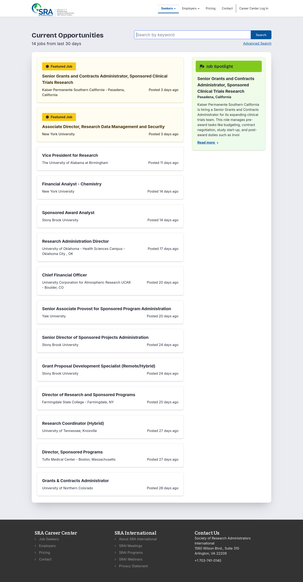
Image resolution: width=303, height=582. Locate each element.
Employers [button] (190, 8)
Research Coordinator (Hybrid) (73, 423)
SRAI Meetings (128, 546)
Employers (45, 546)
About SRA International (136, 539)
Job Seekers (47, 539)
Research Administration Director (75, 241)
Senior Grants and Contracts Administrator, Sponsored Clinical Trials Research (104, 79)
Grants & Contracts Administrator (75, 480)
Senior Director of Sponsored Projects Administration (95, 337)
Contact (227, 8)
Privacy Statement (131, 566)
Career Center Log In (253, 8)
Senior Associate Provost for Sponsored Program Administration (106, 308)
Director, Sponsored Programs (72, 452)
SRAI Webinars (128, 559)
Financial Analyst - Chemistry (72, 183)
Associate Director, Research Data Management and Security (103, 126)
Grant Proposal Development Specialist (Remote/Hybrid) (98, 366)
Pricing (210, 8)
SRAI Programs (129, 552)
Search (261, 35)
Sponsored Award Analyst (68, 212)
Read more (208, 142)
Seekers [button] (168, 8)
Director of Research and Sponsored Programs (88, 394)
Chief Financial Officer (64, 275)
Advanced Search (257, 43)
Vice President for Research (70, 155)
